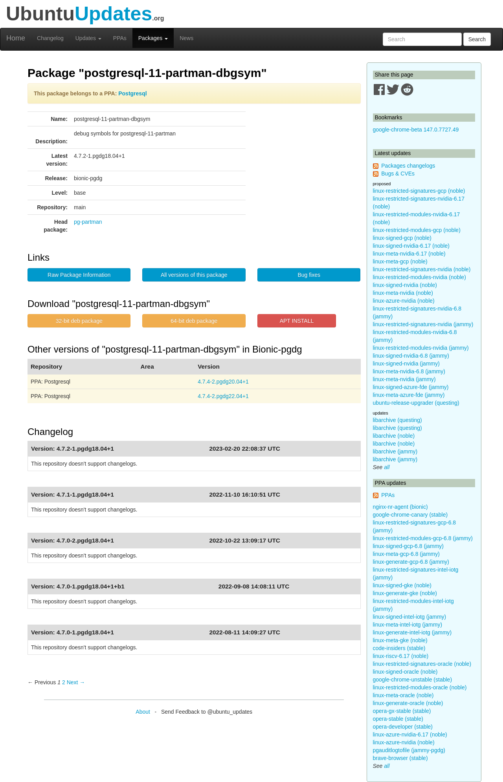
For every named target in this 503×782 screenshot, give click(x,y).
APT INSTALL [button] (297, 321)
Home (15, 38)
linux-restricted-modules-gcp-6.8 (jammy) (423, 538)
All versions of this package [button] (194, 275)
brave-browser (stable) (400, 758)
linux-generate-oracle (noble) (408, 703)
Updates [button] (88, 38)
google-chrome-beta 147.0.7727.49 (416, 129)
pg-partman (88, 222)
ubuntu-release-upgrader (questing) (416, 403)
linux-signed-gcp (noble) (402, 238)
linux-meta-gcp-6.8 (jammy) (406, 554)
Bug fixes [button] (308, 275)
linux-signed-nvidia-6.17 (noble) (411, 246)
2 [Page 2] (63, 682)
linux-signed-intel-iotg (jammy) (409, 617)
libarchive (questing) (397, 420)
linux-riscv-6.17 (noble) (401, 656)
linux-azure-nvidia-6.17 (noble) (410, 734)
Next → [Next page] (76, 682)
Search (477, 39)
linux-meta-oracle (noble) (403, 695)
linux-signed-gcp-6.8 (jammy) (408, 546)
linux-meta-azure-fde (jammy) (409, 395)
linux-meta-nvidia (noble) (403, 293)
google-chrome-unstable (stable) (412, 679)
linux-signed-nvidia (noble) (405, 285)
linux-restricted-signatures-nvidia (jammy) (423, 324)
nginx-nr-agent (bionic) (400, 507)
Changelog (50, 38)
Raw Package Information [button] (79, 275)
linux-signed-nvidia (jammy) (406, 363)
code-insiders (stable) (399, 648)
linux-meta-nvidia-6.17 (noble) (409, 253)
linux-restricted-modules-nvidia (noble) (419, 277)
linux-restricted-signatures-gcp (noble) (419, 191)
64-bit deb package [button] (194, 321)
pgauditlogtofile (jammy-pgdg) (409, 750)
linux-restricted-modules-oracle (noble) (420, 687)
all (386, 467)
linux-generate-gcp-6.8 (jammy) (411, 562)
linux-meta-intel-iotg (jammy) (407, 624)
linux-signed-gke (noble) (402, 585)
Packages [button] (153, 38)
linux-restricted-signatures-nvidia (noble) (422, 269)
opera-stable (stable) (398, 719)
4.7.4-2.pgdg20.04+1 (223, 381)
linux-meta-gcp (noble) (400, 261)
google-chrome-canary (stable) (410, 515)
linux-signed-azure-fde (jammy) (411, 387)
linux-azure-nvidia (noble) (404, 301)
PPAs (120, 38)
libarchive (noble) (394, 436)
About (143, 712)
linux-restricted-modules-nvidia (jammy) (421, 348)
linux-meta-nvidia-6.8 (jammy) (409, 371)
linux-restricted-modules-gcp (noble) (417, 230)
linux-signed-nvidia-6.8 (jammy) (411, 356)
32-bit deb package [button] (79, 321)
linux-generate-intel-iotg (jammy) (412, 632)
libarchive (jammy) (395, 451)
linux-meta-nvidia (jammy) (404, 379)
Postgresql (132, 93)
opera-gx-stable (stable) (402, 711)
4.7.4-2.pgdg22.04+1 (223, 396)
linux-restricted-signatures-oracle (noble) (422, 664)
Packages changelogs (408, 166)
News (186, 38)
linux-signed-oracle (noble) (405, 672)
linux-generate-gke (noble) (405, 593)
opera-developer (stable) (403, 727)
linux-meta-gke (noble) (400, 640)
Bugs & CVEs (398, 173)
